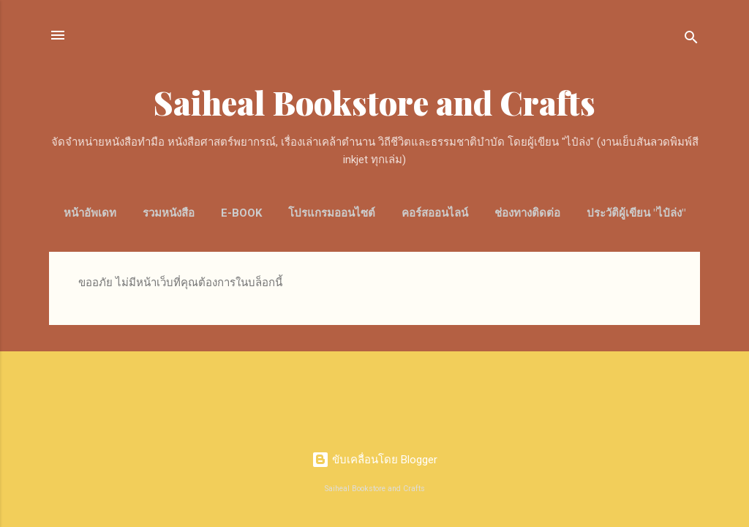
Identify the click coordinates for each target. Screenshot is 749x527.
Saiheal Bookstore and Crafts (374, 102)
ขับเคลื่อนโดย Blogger (374, 459)
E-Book (241, 213)
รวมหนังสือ (169, 213)
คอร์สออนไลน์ (435, 213)
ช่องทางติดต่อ (527, 213)
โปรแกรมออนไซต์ (331, 213)
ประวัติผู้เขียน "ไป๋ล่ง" (636, 213)
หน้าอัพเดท (90, 213)
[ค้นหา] (691, 40)
